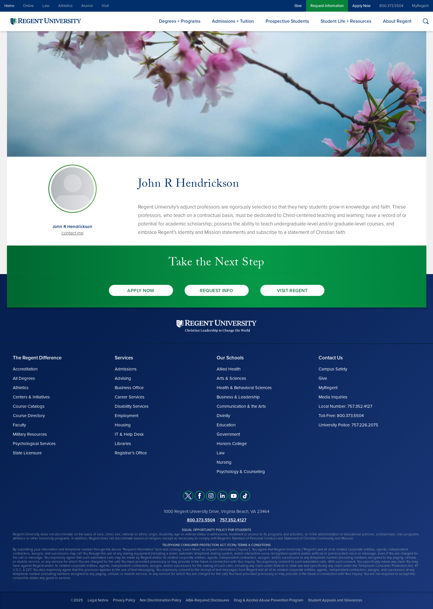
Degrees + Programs (179, 21)
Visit (105, 5)
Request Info (216, 291)
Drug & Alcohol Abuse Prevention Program (268, 600)
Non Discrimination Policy (160, 600)
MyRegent (420, 5)
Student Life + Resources (346, 21)
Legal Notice (98, 600)
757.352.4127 (233, 519)
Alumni (87, 5)
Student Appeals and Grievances (335, 600)
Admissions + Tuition (233, 21)
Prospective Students (287, 21)
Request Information (327, 5)
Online (28, 5)
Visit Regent (292, 291)
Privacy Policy (124, 600)
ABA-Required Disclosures (207, 600)
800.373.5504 (391, 5)
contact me (72, 233)
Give (298, 5)
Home (9, 5)
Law (46, 5)
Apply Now (361, 5)
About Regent (397, 21)
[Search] (425, 21)
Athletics (65, 5)
